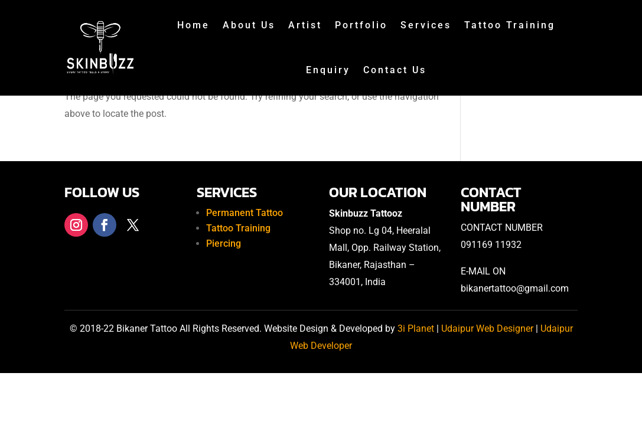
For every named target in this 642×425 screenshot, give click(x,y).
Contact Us (394, 70)
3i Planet (416, 328)
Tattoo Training (509, 25)
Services (425, 25)
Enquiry (328, 70)
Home (193, 25)
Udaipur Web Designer (487, 328)
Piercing (223, 243)
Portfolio (361, 25)
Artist (305, 25)
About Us (249, 25)
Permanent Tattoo (244, 212)
